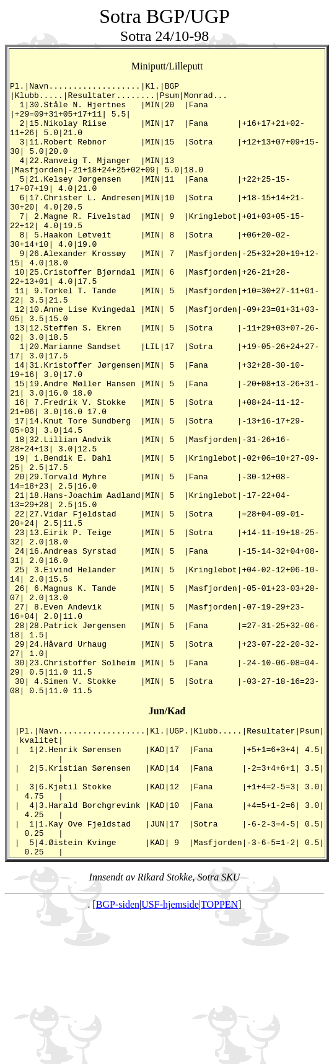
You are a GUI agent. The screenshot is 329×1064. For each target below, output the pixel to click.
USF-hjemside (169, 1053)
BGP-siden (117, 1053)
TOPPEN (219, 1053)
